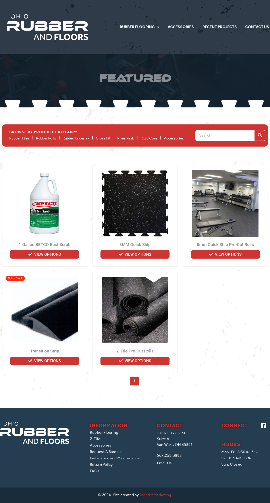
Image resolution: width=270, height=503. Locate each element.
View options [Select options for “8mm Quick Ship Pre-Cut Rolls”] (228, 254)
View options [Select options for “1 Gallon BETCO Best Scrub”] (47, 254)
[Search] (260, 135)
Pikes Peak (125, 138)
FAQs (94, 471)
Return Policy (101, 464)
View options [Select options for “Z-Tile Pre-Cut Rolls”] (138, 361)
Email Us (164, 462)
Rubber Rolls (46, 138)
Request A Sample (106, 451)
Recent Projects (219, 26)
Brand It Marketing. (155, 494)
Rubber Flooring (139, 27)
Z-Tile (95, 439)
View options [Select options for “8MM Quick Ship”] (138, 254)
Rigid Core (149, 138)
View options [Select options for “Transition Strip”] (47, 361)
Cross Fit (103, 138)
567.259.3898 (169, 455)
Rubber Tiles (19, 138)
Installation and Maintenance (115, 458)
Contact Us (257, 26)
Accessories (181, 26)
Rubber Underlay (76, 138)
